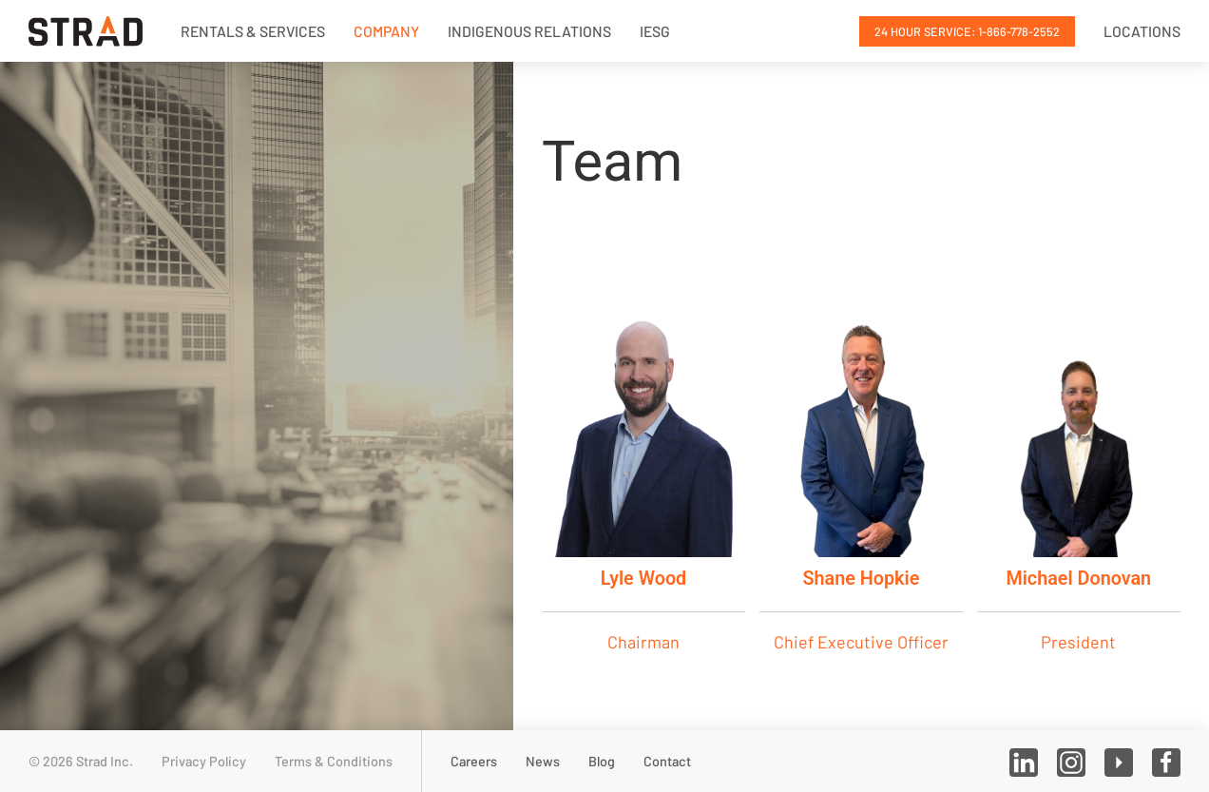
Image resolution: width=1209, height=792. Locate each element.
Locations (1141, 31)
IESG (655, 31)
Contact (667, 761)
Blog (601, 761)
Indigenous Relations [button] (529, 31)
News (543, 761)
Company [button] (386, 31)
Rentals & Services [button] (253, 31)
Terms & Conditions (334, 761)
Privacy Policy (204, 761)
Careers (474, 761)
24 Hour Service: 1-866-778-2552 (967, 31)
